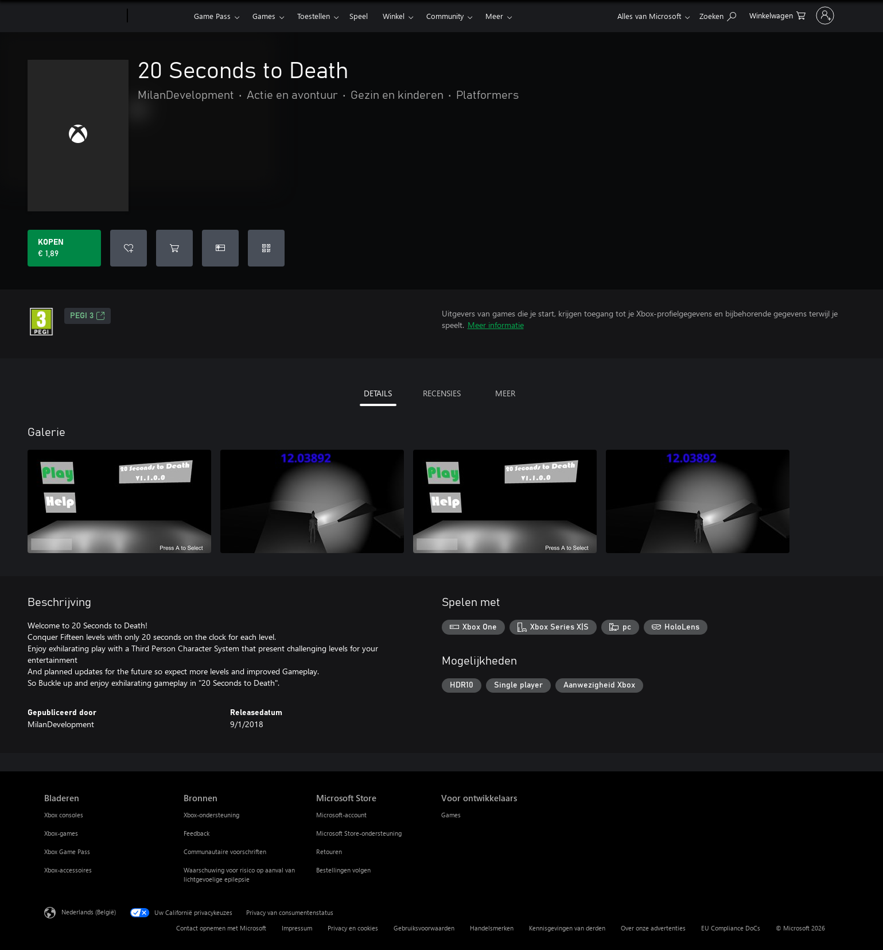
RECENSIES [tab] (442, 393)
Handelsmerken (492, 928)
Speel (358, 16)
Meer (494, 16)
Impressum (297, 928)
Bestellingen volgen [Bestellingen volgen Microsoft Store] (343, 870)
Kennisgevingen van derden (567, 928)
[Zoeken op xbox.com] (671, 15)
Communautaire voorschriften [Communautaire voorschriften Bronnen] (225, 851)
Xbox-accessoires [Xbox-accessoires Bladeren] (68, 870)
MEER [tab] (505, 393)
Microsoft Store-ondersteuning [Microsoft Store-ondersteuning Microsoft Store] (359, 833)
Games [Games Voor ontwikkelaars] (451, 814)
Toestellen (313, 16)
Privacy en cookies (353, 928)
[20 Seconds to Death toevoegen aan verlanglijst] (128, 248)
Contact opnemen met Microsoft (221, 928)
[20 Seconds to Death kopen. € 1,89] (64, 248)
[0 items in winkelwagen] (731, 14)
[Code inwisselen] (266, 248)
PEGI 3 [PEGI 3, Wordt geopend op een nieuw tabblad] (87, 315)
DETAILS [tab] (378, 393)
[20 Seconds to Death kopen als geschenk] (220, 248)
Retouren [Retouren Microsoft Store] (329, 851)
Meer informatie (496, 324)
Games (263, 16)
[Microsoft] (83, 16)
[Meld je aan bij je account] (802, 15)
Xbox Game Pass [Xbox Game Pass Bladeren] (67, 851)
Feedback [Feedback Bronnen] (196, 833)
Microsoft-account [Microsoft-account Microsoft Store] (341, 814)
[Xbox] (159, 16)
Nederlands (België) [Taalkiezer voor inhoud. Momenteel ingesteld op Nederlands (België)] (88, 912)
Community (445, 16)
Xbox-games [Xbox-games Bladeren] (61, 833)
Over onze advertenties (653, 928)
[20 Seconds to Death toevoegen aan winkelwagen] (174, 248)
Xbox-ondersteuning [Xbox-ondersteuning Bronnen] (211, 814)
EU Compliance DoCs (730, 928)
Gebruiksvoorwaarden (424, 928)
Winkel (393, 16)
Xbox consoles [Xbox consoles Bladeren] (63, 814)
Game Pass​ (212, 16)
